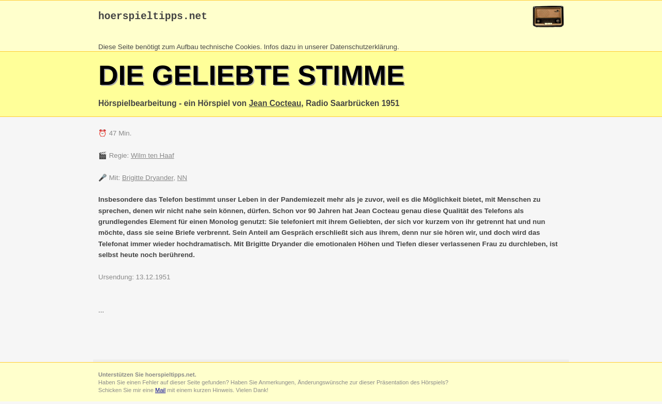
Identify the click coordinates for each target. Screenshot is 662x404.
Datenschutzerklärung (363, 49)
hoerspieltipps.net (152, 18)
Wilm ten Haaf (152, 158)
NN (182, 180)
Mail (160, 393)
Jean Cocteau (275, 105)
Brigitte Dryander (147, 180)
